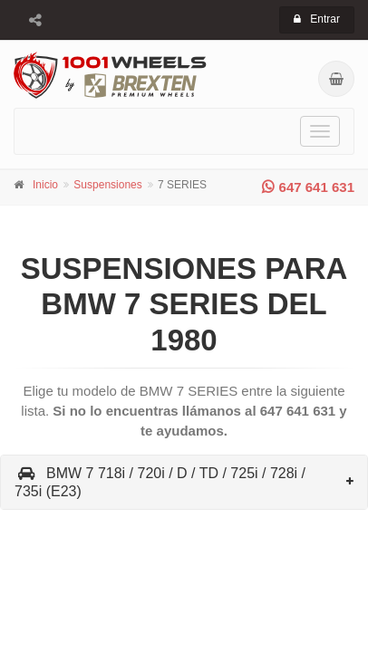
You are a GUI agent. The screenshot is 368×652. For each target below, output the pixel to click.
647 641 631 (308, 187)
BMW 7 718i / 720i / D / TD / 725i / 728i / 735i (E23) (160, 481)
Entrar (317, 19)
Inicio (45, 184)
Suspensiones (107, 184)
